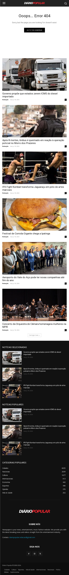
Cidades (5, 273)
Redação (5, 99)
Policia (5, 136)
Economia (6, 89)
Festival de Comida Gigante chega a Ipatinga (26, 233)
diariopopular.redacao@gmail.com (22, 537)
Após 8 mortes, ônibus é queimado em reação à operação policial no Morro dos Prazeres (33, 142)
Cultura (5, 320)
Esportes (5, 183)
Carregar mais (34, 335)
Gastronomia (7, 229)
